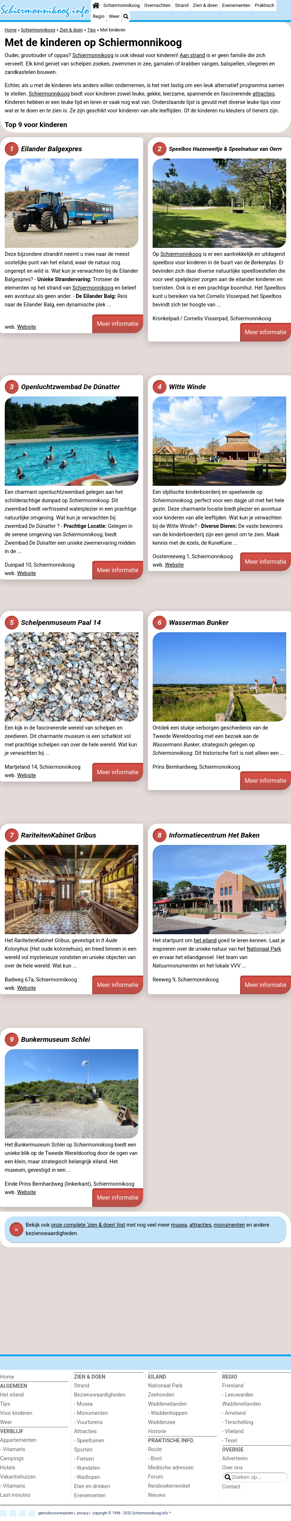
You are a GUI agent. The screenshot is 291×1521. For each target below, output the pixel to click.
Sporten (83, 1450)
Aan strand (192, 55)
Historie (157, 1431)
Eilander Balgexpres (43, 149)
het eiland (205, 940)
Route (155, 1449)
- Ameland (234, 1413)
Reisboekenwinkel (169, 1486)
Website (26, 327)
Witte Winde (179, 387)
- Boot (155, 1458)
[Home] (96, 5)
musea (179, 1225)
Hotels (7, 1468)
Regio (98, 16)
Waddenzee (161, 1422)
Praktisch (264, 5)
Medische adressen (171, 1468)
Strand (182, 5)
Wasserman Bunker (190, 623)
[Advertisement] (145, 357)
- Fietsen (84, 1459)
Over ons (232, 1468)
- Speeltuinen (89, 1441)
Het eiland (12, 1395)
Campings (12, 1458)
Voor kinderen (16, 1413)
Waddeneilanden (167, 1404)
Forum (155, 1477)
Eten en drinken (92, 1486)
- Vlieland (233, 1431)
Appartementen (18, 1440)
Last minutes (15, 1495)
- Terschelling (237, 1422)
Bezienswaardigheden (99, 1395)
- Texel (229, 1441)
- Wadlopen (87, 1477)
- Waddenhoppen (168, 1413)
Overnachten (157, 5)
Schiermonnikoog (121, 5)
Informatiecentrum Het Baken (206, 835)
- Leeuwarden (238, 1395)
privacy (83, 1513)
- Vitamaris (12, 1449)
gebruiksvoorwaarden (56, 1513)
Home (7, 1377)
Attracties (85, 1431)
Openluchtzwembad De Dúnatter (62, 387)
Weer (114, 16)
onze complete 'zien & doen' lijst (88, 1225)
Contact (231, 1487)
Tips (5, 1404)
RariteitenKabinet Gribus (50, 835)
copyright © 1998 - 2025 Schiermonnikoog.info (130, 1513)
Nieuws (157, 1495)
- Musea (83, 1404)
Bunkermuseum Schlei (47, 1040)
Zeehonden (161, 1395)
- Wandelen (87, 1468)
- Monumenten (91, 1413)
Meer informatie (118, 323)
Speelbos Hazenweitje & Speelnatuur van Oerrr (217, 149)
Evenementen (236, 5)
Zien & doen (205, 5)
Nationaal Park (264, 949)
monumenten (229, 1225)
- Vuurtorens (88, 1422)
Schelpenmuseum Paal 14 (53, 623)
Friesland (233, 1386)
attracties (264, 94)
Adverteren (235, 1458)
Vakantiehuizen (18, 1477)
